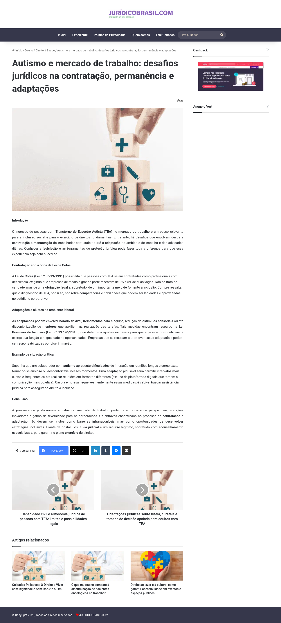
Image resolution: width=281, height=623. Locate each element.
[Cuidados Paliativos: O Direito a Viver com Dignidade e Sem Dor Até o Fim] (38, 566)
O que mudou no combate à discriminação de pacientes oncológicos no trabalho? (90, 589)
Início (17, 50)
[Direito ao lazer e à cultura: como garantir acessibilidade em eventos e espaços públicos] (157, 566)
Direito (29, 50)
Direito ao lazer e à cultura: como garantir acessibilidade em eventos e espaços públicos (156, 589)
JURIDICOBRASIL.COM (93, 615)
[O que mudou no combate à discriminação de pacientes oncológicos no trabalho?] (97, 566)
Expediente (80, 35)
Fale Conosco (165, 35)
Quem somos (140, 35)
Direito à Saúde (45, 50)
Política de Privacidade (109, 35)
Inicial (62, 35)
